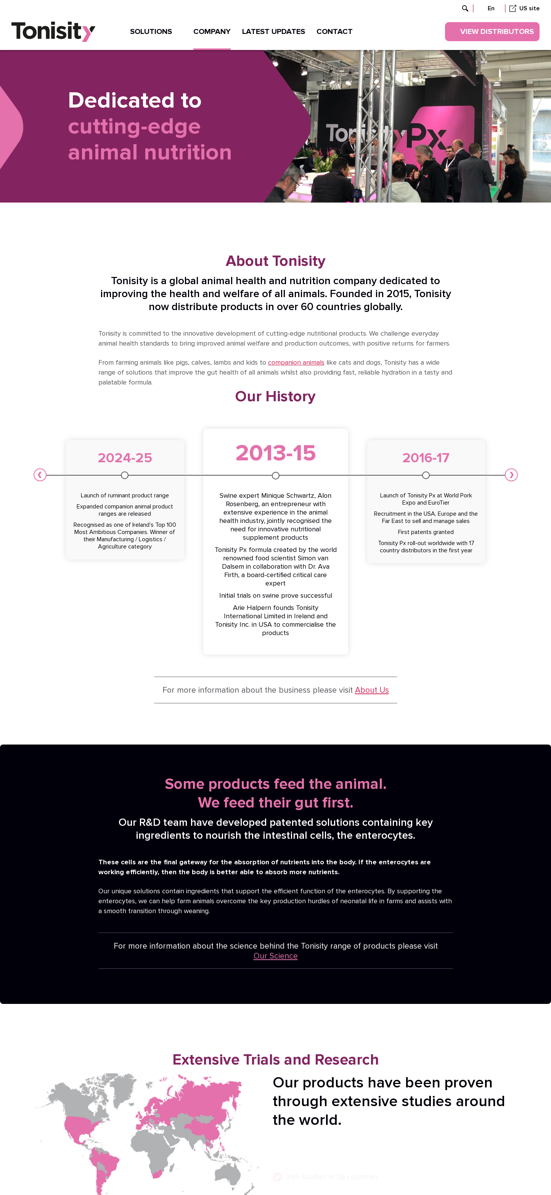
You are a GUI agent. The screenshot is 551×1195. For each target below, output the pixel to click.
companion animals (296, 363)
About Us (372, 690)
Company (212, 31)
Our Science (276, 956)
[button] (40, 474)
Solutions (156, 31)
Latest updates (273, 31)
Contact (334, 31)
